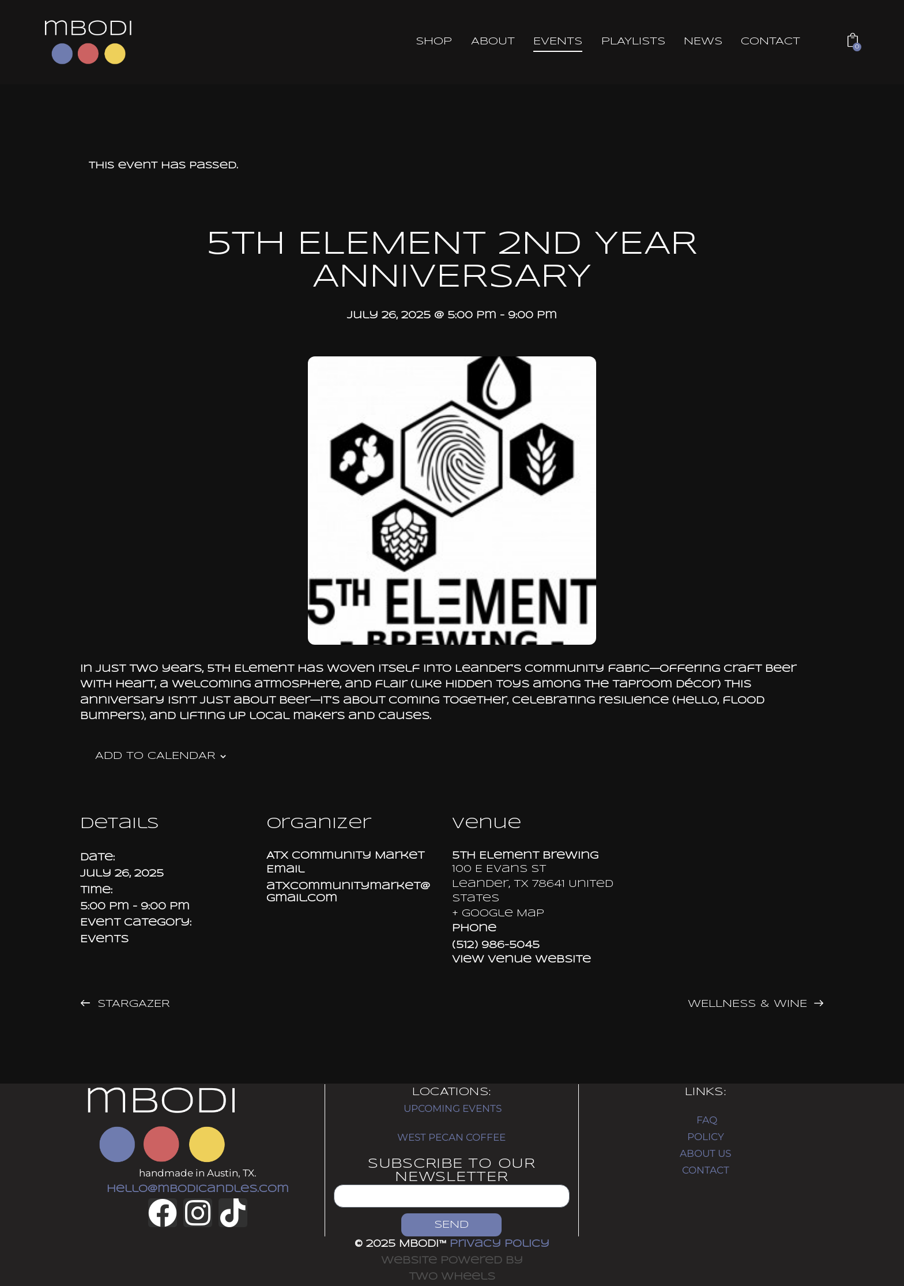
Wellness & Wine (749, 1004)
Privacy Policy (499, 1244)
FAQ (706, 1120)
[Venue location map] (731, 880)
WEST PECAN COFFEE (451, 1137)
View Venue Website (521, 960)
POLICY (705, 1136)
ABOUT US (705, 1153)
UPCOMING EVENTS (453, 1108)
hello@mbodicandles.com (198, 1189)
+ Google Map (498, 914)
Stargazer (131, 1004)
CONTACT (705, 1170)
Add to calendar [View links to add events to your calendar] (155, 756)
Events (104, 940)
